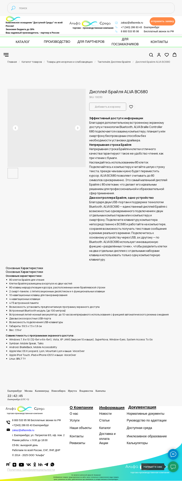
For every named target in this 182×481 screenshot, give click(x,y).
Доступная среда (139, 428)
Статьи (104, 420)
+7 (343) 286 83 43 (131, 27)
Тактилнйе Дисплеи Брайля (114, 61)
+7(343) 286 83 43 (22, 425)
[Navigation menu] (6, 55)
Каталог (105, 428)
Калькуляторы (137, 443)
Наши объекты (81, 428)
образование (157, 436)
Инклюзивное (137, 436)
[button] (162, 21)
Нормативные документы (145, 413)
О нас (74, 413)
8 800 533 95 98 (130, 31)
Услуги (74, 420)
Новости (105, 413)
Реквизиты (77, 443)
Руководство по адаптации (147, 420)
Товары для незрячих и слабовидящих (70, 61)
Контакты (77, 436)
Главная (12, 61)
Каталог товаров (32, 61)
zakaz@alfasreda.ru (132, 22)
